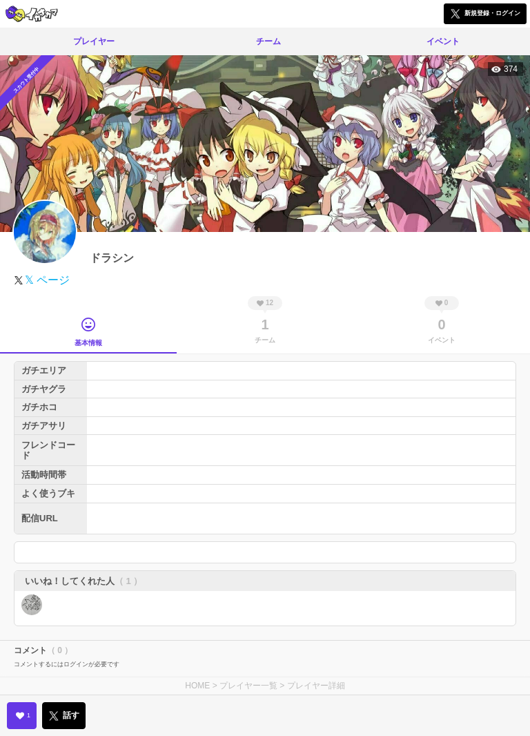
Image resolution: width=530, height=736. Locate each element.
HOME (197, 685)
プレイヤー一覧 (248, 685)
